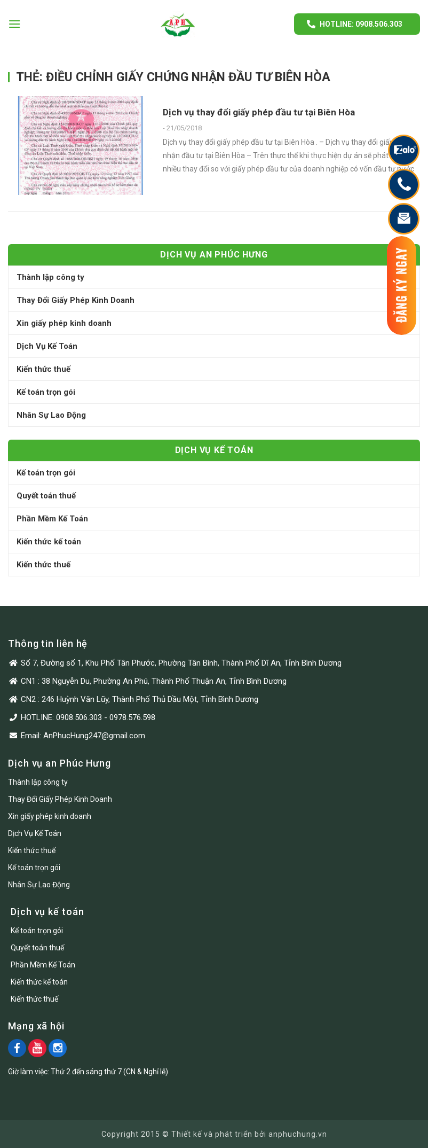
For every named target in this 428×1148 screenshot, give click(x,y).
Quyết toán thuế (46, 496)
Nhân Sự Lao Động (51, 415)
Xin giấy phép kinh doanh (64, 323)
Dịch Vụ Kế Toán (47, 346)
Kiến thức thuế (43, 369)
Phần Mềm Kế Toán (52, 519)
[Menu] (14, 24)
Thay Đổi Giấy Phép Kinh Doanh (75, 300)
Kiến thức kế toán (49, 541)
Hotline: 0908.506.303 (361, 24)
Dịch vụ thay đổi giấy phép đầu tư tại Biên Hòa (259, 112)
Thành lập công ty (50, 277)
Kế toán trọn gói (46, 392)
